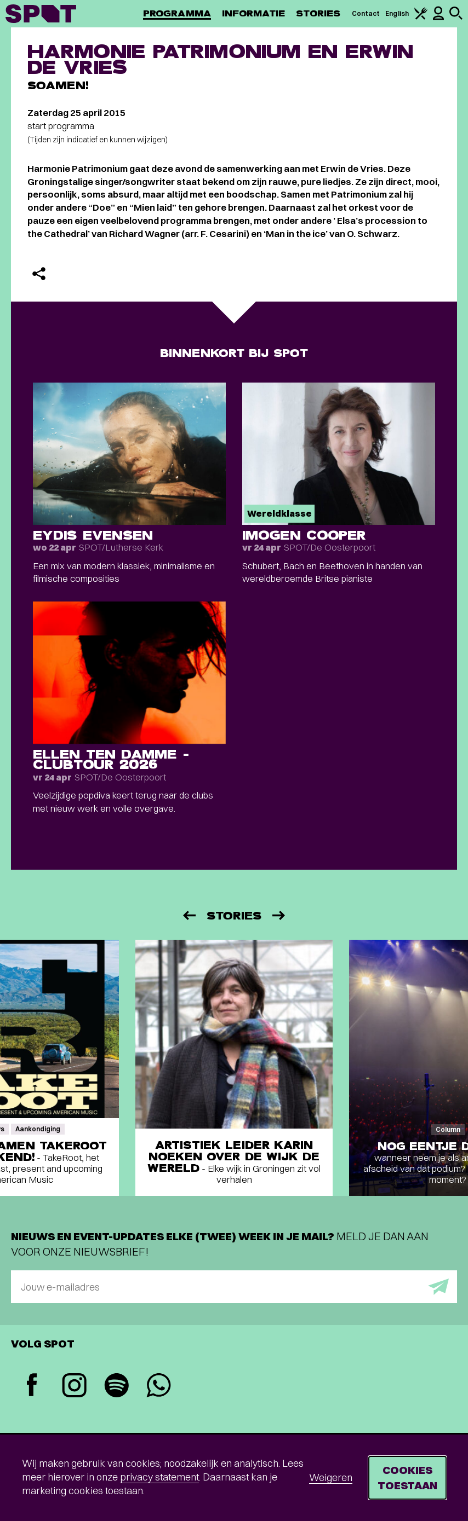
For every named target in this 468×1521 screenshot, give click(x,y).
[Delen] (38, 273)
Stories (318, 13)
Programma (177, 13)
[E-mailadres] (234, 1286)
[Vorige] (188, 915)
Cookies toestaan (407, 1477)
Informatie (253, 13)
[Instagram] (74, 1386)
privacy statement (159, 1477)
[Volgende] (279, 915)
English (397, 13)
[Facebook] (32, 1386)
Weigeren (330, 1477)
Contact (366, 13)
